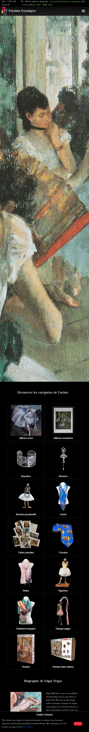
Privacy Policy (27, 727)
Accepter (78, 724)
